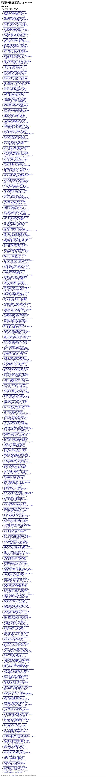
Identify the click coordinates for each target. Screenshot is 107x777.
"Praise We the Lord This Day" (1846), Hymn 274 (14, 322)
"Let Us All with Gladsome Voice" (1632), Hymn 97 (14, 119)
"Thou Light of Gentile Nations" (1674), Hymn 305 (14, 358)
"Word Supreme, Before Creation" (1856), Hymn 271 (15, 320)
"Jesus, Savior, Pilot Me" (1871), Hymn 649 (13, 758)
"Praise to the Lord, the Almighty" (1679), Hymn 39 (14, 52)
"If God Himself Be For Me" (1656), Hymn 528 (13, 623)
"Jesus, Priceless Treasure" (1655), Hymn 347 (13, 410)
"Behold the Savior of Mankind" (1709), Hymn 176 (14, 213)
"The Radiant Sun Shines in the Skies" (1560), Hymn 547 (15, 644)
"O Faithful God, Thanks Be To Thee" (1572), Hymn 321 (15, 378)
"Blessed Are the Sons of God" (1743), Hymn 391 (14, 464)
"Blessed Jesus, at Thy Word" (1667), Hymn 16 (13, 27)
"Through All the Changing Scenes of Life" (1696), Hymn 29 (16, 41)
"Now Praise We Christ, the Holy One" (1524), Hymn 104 (16, 127)
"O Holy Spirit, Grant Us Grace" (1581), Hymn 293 (14, 345)
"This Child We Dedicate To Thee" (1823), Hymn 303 (15, 356)
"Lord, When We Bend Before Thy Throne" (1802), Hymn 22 (16, 34)
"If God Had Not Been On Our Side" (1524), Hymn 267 (15, 315)
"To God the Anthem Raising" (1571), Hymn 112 (14, 137)
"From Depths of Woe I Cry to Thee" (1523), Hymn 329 (15, 387)
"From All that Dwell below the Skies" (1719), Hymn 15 (15, 25)
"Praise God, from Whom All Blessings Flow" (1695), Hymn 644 (17, 752)
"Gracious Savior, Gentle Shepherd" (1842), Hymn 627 (15, 737)
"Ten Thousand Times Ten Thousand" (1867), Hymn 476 (15, 563)
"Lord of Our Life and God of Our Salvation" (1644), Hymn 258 (17, 306)
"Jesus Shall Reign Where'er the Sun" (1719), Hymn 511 (15, 602)
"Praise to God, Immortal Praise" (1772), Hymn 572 (14, 673)
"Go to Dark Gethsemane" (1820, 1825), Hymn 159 (14, 192)
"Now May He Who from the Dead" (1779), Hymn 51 (15, 65)
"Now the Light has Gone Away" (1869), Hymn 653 (14, 763)
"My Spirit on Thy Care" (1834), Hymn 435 (12, 514)
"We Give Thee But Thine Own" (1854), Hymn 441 (14, 521)
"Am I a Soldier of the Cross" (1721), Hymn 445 (14, 526)
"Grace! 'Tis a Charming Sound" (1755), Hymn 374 (14, 443)
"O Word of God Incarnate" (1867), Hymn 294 (13, 346)
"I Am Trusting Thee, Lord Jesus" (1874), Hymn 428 (14, 507)
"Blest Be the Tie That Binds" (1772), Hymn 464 (14, 550)
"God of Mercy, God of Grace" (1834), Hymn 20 (14, 31)
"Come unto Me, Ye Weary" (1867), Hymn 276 (13, 324)
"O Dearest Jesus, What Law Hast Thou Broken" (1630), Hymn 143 (18, 174)
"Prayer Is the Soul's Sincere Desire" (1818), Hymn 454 (15, 537)
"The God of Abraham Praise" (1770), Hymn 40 (13, 54)
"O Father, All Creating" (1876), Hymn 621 (12, 730)
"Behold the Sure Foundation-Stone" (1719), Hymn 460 (15, 545)
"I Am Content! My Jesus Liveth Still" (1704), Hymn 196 (15, 236)
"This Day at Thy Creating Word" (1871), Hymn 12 (14, 22)
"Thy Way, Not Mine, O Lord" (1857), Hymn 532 (14, 628)
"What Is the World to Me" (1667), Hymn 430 (13, 509)
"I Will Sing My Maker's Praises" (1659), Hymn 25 (14, 38)
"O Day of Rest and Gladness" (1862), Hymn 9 (13, 18)
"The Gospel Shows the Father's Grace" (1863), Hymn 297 (16, 349)
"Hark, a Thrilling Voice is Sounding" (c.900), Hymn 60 (15, 76)
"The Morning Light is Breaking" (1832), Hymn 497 (14, 586)
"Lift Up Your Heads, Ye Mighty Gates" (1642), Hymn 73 (16, 92)
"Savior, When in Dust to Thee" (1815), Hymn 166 (14, 201)
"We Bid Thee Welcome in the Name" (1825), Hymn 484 (15, 570)
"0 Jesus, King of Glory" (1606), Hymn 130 (12, 158)
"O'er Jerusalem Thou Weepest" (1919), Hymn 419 (14, 497)
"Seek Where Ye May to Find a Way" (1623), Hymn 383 (15, 454)
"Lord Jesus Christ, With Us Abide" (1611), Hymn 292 (15, 343)
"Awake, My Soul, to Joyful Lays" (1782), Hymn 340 (15, 401)
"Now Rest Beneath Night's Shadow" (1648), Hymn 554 (15, 653)
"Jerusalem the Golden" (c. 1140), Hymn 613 (13, 720)
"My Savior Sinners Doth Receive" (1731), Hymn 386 (15, 457)
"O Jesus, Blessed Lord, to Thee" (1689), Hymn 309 (14, 363)
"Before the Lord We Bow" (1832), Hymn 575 (13, 677)
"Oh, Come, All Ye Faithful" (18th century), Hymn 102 (15, 125)
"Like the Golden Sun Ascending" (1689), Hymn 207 (14, 249)
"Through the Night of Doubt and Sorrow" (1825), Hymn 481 (16, 568)
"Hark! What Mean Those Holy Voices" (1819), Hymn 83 (15, 103)
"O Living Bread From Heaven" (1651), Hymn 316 (14, 372)
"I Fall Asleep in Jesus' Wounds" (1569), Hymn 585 (14, 689)
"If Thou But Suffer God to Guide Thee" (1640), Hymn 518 (16, 611)
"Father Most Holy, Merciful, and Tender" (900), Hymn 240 (16, 284)
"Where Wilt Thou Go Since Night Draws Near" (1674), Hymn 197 (18, 238)
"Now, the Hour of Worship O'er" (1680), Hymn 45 (14, 57)
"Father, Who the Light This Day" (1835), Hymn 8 (14, 17)
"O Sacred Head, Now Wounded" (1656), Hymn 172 (14, 208)
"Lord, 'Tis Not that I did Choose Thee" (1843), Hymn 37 (15, 51)
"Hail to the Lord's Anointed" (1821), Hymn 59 (13, 74)
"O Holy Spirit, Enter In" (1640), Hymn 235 (13, 279)
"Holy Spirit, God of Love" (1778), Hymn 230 (13, 273)
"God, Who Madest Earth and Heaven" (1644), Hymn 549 (16, 646)
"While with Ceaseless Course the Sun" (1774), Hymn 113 (16, 138)
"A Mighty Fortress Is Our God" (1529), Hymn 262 (14, 311)
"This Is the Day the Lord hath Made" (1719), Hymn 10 (15, 19)
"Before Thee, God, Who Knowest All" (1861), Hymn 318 (16, 374)
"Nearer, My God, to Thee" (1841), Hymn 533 (13, 629)
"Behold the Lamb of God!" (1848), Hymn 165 (13, 200)
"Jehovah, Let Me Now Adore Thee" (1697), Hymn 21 (15, 33)
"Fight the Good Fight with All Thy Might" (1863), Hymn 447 (17, 529)
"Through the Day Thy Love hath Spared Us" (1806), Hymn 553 (17, 651)
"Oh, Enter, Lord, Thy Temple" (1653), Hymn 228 (14, 271)
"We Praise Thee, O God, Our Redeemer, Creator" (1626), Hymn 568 (18, 669)
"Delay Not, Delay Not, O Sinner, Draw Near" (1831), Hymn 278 (17, 326)
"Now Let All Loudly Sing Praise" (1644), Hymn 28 (14, 40)
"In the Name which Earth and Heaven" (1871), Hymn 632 (16, 740)
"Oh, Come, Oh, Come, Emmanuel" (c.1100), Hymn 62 (15, 78)
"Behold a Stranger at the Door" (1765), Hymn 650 (14, 759)
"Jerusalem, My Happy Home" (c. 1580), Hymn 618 (14, 726)
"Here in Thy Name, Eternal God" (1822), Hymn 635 (15, 743)
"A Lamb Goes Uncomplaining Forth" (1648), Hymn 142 (15, 173)
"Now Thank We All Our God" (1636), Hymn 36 (14, 50)
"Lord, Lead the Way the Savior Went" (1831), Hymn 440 (15, 520)
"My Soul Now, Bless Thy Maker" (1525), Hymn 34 (14, 47)
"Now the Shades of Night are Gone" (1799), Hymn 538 (15, 635)
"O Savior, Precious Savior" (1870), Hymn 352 (13, 416)
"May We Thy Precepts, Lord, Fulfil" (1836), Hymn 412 (15, 488)
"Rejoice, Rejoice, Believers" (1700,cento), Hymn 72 (15, 90)
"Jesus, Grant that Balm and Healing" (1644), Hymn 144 (15, 175)
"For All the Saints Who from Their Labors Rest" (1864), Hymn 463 (18, 548)
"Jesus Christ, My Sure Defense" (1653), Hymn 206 (14, 248)
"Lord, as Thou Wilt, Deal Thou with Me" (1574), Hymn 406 (16, 482)
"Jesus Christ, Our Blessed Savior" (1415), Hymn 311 (15, 365)
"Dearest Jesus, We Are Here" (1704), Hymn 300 (14, 352)
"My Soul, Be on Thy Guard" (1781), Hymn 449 (13, 531)
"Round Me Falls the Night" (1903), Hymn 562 (13, 661)
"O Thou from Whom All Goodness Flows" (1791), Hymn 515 (17, 607)
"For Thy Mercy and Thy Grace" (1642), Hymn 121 (14, 148)
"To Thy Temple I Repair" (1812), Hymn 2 (12, 12)
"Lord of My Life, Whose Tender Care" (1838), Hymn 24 (15, 36)
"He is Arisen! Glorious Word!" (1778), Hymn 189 (14, 228)
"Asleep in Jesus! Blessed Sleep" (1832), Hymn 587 (14, 692)
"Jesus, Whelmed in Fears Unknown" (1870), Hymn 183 (15, 222)
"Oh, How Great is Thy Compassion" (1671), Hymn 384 (15, 455)
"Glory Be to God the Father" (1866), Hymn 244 (13, 289)
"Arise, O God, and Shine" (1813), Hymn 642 (13, 750)
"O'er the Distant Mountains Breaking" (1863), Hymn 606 (16, 712)
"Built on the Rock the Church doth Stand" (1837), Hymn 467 (16, 553)
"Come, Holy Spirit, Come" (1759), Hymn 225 (13, 267)
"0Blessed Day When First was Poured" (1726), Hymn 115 (16, 141)
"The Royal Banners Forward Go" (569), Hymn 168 (14, 203)
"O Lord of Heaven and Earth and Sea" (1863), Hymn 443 (16, 524)
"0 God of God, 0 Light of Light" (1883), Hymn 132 (14, 160)
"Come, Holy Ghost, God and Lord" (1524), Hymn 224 (15, 266)
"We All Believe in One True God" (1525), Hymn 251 (15, 298)
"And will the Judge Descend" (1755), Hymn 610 (14, 716)
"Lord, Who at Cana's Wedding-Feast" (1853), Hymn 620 (15, 729)
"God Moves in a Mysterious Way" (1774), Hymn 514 (15, 606)
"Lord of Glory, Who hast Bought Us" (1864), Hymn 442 (15, 523)
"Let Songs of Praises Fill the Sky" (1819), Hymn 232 (15, 276)
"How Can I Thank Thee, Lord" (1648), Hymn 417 (14, 494)
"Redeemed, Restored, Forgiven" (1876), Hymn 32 (14, 45)
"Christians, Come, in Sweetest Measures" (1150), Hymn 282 (16, 331)
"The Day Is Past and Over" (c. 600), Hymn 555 (13, 654)
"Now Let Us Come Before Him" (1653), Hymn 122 (14, 149)
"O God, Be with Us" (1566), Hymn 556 (12, 655)
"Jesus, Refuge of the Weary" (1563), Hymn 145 (13, 176)
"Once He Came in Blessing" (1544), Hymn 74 (13, 93)
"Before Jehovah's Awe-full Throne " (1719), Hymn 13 (15, 23)
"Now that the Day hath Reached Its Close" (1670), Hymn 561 (17, 660)
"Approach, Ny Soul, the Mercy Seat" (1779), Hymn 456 (15, 540)
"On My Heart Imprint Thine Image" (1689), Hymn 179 (15, 217)
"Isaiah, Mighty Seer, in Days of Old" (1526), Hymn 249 (15, 295)
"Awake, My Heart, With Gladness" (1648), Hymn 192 (15, 232)
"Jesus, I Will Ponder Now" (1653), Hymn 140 (13, 170)
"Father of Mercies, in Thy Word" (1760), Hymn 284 (14, 333)
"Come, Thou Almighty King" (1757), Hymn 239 (14, 283)
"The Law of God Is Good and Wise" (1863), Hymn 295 (15, 347)
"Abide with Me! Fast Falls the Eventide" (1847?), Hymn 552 (16, 650)
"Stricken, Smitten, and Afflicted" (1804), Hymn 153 (14, 185)
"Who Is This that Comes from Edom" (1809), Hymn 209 (15, 251)
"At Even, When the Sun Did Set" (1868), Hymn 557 (14, 656)
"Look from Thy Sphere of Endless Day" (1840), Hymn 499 (16, 589)
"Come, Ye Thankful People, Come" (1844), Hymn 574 (15, 676)
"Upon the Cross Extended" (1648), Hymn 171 (13, 207)
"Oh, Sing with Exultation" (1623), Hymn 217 (13, 257)
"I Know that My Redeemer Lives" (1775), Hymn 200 (15, 240)
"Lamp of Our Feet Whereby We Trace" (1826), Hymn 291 (16, 342)
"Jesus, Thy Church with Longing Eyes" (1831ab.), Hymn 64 (16, 81)
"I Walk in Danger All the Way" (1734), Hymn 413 (14, 489)
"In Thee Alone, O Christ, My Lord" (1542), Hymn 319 (15, 375)
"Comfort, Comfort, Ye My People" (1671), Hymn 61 (15, 77)
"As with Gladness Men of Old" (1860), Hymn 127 (14, 154)
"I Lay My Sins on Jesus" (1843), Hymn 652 (13, 762)
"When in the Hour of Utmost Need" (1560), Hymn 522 (15, 616)
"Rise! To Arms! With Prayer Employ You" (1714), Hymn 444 (17, 525)
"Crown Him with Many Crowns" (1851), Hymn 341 (14, 402)
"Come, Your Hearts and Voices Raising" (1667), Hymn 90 (16, 110)
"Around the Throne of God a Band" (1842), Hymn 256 (15, 304)
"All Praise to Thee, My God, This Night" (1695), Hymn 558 (16, 658)
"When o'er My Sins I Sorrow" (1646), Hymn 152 (14, 184)
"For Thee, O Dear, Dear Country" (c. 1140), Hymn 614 (15, 721)
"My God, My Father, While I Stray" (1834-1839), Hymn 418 (16, 495)
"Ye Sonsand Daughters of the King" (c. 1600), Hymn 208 (16, 250)
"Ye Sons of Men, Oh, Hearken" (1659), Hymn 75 (14, 94)
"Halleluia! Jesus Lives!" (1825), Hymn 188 (13, 227)
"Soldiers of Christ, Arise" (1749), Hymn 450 (13, 532)
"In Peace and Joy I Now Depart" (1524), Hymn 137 (14, 166)
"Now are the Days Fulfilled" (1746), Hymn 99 (13, 121)
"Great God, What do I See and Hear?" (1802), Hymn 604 (16, 709)
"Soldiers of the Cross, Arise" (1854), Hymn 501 (13, 591)
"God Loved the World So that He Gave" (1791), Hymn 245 (16, 290)
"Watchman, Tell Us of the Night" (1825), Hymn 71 (14, 89)
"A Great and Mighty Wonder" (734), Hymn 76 (13, 95)
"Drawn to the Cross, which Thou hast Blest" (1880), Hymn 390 (17, 462)
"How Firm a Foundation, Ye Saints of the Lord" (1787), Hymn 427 (18, 505)
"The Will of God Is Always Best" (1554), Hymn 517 (15, 610)
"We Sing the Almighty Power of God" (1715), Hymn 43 (15, 55)
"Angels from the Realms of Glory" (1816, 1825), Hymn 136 (16, 165)
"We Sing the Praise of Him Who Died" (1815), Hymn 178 (16, 216)
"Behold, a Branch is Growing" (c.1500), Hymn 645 (14, 753)
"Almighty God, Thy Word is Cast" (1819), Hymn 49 (14, 62)
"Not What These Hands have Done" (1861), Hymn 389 (15, 461)
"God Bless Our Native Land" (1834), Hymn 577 (14, 680)
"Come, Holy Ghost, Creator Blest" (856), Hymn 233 (15, 277)
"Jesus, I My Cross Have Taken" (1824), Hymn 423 (14, 502)
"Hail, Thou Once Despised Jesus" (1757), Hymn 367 (15, 434)
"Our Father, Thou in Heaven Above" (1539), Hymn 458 (15, 542)
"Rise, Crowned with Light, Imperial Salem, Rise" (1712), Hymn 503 (18, 594)
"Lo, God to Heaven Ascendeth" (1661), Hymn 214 (14, 255)
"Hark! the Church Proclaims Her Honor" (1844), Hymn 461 (16, 546)
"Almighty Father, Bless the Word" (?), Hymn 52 (14, 66)
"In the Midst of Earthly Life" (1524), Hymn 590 (14, 696)
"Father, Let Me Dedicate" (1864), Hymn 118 (13, 144)
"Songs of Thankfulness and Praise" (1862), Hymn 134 (15, 163)
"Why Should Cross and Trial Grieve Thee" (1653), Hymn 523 (17, 617)
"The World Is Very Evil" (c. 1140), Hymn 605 (13, 710)
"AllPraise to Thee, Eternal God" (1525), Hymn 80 (14, 99)
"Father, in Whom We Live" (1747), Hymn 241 (13, 286)
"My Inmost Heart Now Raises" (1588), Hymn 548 (14, 645)
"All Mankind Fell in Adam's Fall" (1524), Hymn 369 (15, 437)
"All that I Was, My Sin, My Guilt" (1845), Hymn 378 (15, 448)
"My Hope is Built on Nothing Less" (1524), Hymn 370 (15, 438)
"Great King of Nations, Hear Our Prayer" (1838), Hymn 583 (16, 687)
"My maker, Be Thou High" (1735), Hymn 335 (13, 395)
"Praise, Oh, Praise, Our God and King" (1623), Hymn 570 (16, 671)
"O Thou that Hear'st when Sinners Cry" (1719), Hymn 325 (16, 383)
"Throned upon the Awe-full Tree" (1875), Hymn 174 (15, 211)
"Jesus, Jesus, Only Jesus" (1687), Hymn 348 (13, 411)
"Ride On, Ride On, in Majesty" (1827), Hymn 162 (14, 196)
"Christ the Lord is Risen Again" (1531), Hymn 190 (14, 229)
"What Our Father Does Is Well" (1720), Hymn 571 (14, 672)
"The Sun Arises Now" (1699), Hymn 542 (12, 639)
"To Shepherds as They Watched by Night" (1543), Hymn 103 (16, 126)
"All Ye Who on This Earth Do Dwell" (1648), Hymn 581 (15, 685)
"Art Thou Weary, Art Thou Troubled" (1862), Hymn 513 (15, 605)
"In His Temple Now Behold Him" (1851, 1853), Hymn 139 (16, 169)
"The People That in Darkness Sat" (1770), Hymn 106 (15, 130)
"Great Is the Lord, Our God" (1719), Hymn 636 (13, 745)
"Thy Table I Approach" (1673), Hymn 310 (12, 364)
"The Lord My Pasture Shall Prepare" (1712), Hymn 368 (15, 435)
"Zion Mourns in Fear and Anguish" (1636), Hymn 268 (15, 316)
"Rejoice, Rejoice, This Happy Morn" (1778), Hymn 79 (15, 98)
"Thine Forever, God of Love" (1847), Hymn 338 (14, 399)
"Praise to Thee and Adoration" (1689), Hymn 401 (14, 476)
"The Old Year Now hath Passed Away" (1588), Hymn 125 (16, 153)
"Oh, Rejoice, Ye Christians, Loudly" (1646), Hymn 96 (15, 117)
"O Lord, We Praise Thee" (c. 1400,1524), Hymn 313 (15, 368)
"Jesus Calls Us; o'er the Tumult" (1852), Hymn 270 (14, 319)
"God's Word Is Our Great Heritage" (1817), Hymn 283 (15, 332)
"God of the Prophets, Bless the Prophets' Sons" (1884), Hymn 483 (17, 569)
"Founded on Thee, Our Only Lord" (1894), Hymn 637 (15, 746)
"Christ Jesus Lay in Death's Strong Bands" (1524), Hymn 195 (17, 235)
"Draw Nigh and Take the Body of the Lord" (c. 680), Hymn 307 (17, 360)
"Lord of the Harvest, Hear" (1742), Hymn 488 (13, 575)
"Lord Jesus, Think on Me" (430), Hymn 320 (13, 376)
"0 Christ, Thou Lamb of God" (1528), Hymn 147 (14, 179)
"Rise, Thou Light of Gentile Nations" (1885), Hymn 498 (15, 588)
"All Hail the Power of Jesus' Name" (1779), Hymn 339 (15, 400)
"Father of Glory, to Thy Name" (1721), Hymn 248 (14, 294)
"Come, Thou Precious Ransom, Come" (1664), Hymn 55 (15, 70)
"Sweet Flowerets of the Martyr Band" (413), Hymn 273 (15, 321)
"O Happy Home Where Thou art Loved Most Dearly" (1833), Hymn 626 (19, 736)
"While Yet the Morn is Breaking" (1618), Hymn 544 (14, 642)
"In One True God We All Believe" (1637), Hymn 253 (15, 300)
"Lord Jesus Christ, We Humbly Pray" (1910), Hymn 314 (15, 369)
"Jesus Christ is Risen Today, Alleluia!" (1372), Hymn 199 (16, 239)
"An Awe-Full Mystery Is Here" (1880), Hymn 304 (14, 357)
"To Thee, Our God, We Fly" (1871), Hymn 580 (13, 683)
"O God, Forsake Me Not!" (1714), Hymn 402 (13, 477)
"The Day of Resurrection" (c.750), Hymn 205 (13, 246)
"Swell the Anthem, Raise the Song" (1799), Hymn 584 (15, 688)
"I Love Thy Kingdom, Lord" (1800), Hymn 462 (13, 547)
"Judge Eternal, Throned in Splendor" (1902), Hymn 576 (15, 678)
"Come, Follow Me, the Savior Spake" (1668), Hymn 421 (15, 499)
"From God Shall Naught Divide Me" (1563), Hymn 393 (15, 466)
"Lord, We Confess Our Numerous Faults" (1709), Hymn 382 (16, 453)
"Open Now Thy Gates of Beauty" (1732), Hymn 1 (14, 11)
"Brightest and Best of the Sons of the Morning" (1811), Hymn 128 (18, 155)
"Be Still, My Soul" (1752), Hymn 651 (11, 761)
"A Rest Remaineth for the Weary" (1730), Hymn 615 (15, 723)
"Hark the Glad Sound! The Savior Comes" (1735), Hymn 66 (16, 83)
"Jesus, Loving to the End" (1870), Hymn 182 (13, 221)
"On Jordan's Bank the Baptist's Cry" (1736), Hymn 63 (15, 79)
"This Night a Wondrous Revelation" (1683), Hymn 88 (15, 108)
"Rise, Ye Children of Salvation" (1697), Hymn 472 (14, 558)
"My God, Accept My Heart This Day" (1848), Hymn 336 (16, 396)
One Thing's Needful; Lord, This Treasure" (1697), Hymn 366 (16, 433)
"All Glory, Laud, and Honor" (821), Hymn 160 (13, 194)
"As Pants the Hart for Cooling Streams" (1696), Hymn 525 (16, 619)
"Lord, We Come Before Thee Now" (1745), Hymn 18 (15, 29)
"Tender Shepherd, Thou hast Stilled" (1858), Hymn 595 (15, 702)
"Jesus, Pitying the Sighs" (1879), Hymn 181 (13, 219)
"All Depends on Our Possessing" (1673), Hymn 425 (14, 503)
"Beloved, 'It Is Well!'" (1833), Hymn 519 (12, 612)
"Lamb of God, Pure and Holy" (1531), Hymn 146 (14, 178)
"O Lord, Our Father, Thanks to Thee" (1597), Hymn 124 (15, 152)
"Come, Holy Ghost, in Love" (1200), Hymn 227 (14, 270)
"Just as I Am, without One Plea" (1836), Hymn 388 (14, 460)
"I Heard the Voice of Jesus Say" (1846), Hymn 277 (14, 325)
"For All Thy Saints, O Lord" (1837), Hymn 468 (13, 554)
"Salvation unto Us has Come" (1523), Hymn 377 (14, 446)
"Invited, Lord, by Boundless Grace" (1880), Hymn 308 (15, 362)
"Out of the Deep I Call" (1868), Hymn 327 (12, 385)
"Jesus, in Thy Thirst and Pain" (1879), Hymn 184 (14, 223)
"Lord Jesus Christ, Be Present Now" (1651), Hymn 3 (15, 13)
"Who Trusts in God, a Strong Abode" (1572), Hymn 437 (15, 516)
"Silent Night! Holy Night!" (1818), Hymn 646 (13, 755)
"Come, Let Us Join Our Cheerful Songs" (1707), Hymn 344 (16, 406)
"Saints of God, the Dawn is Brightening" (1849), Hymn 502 (16, 592)
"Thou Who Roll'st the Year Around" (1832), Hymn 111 (15, 136)
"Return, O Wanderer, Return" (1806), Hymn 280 (14, 329)
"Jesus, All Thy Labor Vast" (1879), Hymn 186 (13, 225)
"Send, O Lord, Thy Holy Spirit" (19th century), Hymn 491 (16, 579)
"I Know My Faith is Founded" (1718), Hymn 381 (14, 451)
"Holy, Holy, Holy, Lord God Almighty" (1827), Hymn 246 (16, 292)
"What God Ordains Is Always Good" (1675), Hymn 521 (15, 615)
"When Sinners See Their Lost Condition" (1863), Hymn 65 (16, 82)
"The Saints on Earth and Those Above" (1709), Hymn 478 (16, 565)
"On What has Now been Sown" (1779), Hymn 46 (14, 58)
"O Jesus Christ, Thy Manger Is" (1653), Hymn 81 (14, 100)
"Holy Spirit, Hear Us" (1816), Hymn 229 (12, 272)
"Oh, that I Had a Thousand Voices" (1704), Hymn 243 (15, 288)
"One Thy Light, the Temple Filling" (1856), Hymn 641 (15, 748)
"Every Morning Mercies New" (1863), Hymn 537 (14, 634)
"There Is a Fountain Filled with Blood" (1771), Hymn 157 (16, 190)
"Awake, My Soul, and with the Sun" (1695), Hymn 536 (15, 633)
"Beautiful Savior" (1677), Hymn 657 (11, 768)
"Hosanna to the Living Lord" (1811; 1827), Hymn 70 (15, 88)
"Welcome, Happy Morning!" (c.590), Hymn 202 (14, 243)
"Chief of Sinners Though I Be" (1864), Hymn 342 (14, 403)
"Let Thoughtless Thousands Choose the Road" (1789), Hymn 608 (17, 714)
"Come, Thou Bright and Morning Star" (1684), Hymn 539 (16, 637)
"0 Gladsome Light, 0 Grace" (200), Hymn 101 (13, 124)
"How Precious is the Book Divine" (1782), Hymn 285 (15, 335)
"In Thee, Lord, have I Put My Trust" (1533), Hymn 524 (15, 618)
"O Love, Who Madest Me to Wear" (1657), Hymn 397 (15, 471)
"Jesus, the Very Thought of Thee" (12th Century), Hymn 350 (16, 413)
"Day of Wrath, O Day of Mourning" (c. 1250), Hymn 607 (16, 713)
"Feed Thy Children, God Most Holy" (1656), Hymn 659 (15, 770)
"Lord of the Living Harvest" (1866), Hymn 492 (13, 580)
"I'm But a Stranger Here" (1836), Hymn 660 (13, 772)
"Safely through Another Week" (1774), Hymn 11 (14, 20)
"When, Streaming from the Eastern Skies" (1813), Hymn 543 (16, 640)
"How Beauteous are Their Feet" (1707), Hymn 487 (14, 574)
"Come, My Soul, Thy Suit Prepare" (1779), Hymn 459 (15, 543)
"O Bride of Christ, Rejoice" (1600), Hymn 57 (13, 72)
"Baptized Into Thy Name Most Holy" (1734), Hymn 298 (15, 351)
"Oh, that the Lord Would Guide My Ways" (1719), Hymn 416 (17, 493)
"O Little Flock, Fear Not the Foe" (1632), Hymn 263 (15, 313)
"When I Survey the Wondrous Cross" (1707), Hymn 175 (15, 212)
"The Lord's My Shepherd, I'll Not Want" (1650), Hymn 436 (16, 515)
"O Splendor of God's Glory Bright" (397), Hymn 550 (15, 648)
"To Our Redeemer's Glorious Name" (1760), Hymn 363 (15, 429)
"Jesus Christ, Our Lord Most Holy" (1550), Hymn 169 (15, 205)
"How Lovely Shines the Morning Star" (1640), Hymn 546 (16, 643)
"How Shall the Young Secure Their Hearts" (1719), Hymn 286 (17, 336)
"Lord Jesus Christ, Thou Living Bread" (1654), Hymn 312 (16, 367)
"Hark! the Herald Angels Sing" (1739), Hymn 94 (14, 115)
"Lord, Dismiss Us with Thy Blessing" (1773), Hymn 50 (15, 63)
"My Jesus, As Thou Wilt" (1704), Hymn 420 (13, 498)
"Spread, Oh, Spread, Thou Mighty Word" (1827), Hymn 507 (16, 599)
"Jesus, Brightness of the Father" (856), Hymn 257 (14, 305)
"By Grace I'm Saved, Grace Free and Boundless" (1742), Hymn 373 (18, 441)
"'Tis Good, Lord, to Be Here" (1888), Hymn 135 (14, 164)
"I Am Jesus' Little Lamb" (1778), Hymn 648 (13, 757)
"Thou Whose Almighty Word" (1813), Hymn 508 (14, 600)
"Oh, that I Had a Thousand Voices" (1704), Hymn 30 (15, 43)
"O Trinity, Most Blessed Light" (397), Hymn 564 (14, 664)
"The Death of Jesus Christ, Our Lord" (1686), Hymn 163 (15, 197)
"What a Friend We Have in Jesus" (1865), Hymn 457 (15, 541)
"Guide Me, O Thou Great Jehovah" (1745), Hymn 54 (15, 68)
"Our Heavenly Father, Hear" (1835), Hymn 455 (13, 538)
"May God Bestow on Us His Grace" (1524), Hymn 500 (15, 590)
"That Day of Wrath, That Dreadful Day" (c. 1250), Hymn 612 (17, 719)
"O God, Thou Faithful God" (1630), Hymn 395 (13, 468)
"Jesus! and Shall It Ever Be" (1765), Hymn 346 (13, 408)
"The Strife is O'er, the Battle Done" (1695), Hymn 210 (15, 252)
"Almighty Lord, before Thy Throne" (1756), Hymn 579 (15, 682)
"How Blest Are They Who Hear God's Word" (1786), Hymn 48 (17, 61)
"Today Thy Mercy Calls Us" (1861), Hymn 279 (13, 327)
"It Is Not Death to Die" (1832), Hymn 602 (12, 708)
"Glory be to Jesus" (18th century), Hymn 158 (13, 191)
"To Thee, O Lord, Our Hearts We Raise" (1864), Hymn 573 (16, 675)
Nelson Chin (14, 775)
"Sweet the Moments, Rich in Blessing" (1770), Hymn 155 (16, 187)
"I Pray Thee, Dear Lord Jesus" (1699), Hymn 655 (14, 766)
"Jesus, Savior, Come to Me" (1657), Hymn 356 (13, 421)
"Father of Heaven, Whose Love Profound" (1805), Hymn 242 (17, 287)
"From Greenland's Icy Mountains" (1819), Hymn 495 (15, 584)
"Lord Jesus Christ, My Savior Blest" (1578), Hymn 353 (15, 417)
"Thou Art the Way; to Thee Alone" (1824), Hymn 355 (15, 419)
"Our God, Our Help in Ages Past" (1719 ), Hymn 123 (15, 151)
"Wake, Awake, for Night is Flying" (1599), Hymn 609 (15, 715)
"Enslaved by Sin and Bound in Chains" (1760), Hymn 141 (16, 171)
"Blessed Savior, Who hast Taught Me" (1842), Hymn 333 (16, 392)
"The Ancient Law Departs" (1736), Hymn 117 (13, 143)
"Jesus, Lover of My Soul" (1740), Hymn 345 (13, 407)
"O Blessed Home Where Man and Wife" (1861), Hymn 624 (16, 734)
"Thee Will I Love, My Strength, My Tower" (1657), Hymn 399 (17, 473)
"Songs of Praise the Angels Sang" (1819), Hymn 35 (14, 49)
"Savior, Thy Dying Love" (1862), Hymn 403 (13, 478)
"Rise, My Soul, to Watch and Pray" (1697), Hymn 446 (15, 527)
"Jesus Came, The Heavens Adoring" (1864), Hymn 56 (15, 71)
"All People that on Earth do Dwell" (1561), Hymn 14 (15, 24)
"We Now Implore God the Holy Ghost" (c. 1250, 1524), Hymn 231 (18, 275)
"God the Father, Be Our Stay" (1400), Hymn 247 (14, 293)
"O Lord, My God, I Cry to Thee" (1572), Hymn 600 (14, 705)
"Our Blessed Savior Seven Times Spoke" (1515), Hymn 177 (16, 214)
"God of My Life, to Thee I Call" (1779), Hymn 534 (14, 631)
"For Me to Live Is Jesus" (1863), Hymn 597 (13, 703)
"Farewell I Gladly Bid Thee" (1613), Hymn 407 (13, 483)
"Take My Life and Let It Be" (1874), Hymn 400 (13, 475)
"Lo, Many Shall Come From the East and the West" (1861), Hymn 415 (19, 492)
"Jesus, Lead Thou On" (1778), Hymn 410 (12, 486)
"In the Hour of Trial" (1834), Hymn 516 (12, 608)
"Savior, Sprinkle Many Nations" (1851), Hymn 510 (14, 601)
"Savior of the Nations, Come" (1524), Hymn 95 (13, 116)
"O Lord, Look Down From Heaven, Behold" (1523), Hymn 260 (17, 309)
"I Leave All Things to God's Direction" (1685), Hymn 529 (16, 624)
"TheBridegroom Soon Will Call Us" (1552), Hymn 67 (15, 84)
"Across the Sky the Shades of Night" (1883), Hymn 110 (15, 135)
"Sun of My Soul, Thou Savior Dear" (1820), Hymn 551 (15, 649)
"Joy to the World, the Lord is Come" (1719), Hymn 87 (15, 106)
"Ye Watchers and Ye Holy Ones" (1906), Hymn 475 (14, 562)
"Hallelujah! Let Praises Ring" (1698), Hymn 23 (13, 35)
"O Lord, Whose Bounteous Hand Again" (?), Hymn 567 (15, 667)
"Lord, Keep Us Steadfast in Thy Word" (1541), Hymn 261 (16, 310)
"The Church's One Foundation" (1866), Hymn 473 (14, 559)
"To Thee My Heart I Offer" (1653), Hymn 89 (13, 109)
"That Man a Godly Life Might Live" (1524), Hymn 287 (15, 337)
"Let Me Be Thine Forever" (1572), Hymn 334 (13, 394)
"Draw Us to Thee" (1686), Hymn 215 (11, 256)
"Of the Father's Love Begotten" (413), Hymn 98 (14, 120)
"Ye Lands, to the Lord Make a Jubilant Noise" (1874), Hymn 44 (17, 56)
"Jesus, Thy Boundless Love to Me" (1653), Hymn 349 (15, 412)
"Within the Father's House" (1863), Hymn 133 (13, 162)
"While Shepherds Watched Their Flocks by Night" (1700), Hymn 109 (18, 133)
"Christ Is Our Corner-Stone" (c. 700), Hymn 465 (14, 551)
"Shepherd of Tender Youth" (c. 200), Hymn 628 (13, 739)
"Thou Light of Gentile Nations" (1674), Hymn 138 (14, 168)
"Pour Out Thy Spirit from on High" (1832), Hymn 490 (15, 578)
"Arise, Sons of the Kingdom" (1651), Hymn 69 (13, 87)
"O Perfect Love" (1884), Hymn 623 (11, 732)
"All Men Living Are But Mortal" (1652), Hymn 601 (14, 707)
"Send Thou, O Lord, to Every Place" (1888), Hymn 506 (15, 597)
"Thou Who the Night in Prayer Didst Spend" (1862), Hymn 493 (17, 581)
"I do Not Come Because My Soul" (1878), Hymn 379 (15, 449)
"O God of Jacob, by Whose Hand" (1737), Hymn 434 (15, 513)
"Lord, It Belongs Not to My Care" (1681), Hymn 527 (15, 622)
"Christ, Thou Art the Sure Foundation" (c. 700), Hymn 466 (16, 552)
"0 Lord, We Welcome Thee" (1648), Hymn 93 (13, 114)
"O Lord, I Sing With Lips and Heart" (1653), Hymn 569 (15, 670)
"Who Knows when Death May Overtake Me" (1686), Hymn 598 (17, 704)
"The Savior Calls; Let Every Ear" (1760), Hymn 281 (15, 330)
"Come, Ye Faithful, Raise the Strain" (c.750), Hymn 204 (15, 245)
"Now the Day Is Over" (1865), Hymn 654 (12, 764)
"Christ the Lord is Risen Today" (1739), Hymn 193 (14, 233)
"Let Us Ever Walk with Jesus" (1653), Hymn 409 (14, 484)
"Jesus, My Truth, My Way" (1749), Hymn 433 (13, 511)
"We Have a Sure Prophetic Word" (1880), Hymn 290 (15, 341)
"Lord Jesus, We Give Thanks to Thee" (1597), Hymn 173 (16, 209)
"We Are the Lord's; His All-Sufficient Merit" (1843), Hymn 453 (17, 536)
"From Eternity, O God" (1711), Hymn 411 (12, 487)
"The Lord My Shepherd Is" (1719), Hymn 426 (13, 504)
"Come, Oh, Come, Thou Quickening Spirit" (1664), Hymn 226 (17, 268)
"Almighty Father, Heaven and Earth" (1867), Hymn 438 (15, 518)
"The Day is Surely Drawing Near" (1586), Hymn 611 (15, 718)
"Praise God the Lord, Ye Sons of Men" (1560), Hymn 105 (16, 128)
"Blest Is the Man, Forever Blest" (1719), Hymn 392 (14, 465)
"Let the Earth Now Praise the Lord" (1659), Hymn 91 (15, 111)
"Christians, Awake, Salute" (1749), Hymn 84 (13, 104)
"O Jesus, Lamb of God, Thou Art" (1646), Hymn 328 (15, 386)
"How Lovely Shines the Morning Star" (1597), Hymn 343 (16, 405)
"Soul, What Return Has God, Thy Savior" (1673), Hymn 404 (16, 480)
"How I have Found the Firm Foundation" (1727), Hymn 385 (16, 456)
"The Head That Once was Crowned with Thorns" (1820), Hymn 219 (18, 260)
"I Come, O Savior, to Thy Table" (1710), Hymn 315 (14, 370)
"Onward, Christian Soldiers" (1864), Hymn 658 (13, 769)
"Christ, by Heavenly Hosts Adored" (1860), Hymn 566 (15, 666)
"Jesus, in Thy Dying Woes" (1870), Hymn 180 (13, 218)
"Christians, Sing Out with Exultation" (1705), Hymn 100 (15, 122)
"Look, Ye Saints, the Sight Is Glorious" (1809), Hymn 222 (16, 263)
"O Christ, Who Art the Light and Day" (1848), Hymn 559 (16, 659)
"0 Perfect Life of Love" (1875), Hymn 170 (12, 206)
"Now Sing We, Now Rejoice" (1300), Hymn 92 (13, 112)
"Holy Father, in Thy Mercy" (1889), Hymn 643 (13, 751)
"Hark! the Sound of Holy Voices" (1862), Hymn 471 (15, 557)
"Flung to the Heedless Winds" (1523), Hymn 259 (14, 308)
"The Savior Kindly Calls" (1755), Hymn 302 (13, 354)
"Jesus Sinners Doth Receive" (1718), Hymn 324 (14, 381)
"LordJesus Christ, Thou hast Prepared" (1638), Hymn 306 (16, 359)
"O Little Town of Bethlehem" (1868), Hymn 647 (14, 756)
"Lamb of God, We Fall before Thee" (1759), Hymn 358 (15, 423)
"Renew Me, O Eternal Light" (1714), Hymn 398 (14, 472)
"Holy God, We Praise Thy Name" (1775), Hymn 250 (15, 297)
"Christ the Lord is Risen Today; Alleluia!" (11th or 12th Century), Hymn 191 (20, 230)
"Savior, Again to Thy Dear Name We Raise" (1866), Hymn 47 (17, 60)
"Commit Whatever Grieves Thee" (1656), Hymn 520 (15, 613)
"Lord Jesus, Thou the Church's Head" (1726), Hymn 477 (15, 564)
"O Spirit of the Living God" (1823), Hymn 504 (13, 595)
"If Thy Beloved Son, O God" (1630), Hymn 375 (14, 444)
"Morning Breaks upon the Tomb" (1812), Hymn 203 (15, 244)
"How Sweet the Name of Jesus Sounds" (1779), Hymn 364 (16, 430)
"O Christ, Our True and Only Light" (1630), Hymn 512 (15, 604)
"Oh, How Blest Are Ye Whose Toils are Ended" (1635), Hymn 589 (18, 694)
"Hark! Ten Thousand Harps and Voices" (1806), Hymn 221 (16, 262)
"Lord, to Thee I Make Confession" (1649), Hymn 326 (15, 384)
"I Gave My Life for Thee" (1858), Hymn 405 (13, 481)
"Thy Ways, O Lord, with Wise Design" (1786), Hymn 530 (16, 626)
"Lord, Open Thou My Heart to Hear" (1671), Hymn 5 (15, 16)
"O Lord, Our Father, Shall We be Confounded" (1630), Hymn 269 (17, 317)
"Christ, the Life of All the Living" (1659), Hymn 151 (15, 182)
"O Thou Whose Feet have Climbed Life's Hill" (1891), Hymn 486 (17, 573)
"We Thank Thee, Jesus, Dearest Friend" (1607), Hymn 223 (16, 265)
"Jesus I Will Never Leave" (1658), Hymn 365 (13, 432)
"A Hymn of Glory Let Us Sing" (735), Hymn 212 (14, 254)
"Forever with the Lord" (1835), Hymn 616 (12, 724)
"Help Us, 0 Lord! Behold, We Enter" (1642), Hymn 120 (15, 147)
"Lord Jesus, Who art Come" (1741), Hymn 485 (13, 572)
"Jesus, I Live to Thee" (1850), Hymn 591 (12, 697)
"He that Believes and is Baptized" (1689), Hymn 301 (15, 353)
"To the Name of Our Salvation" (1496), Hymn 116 (14, 142)
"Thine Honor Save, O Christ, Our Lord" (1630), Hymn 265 (16, 314)
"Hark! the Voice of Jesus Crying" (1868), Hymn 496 (14, 585)
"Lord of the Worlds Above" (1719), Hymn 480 (13, 567)
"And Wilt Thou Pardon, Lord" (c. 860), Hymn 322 (14, 379)
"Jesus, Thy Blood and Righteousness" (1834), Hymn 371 (16, 439)
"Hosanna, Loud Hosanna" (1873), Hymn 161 (13, 195)
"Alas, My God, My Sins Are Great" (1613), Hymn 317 (15, 373)
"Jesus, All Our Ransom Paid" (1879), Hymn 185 (14, 224)
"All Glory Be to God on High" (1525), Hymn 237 (14, 282)
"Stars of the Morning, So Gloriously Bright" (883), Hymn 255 (17, 303)
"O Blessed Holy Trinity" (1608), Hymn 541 (13, 638)
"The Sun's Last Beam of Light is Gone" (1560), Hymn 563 (16, 662)
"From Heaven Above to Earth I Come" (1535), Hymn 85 (15, 105)
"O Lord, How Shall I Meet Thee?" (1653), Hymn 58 (14, 73)
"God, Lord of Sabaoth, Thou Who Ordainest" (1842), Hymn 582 (17, 686)
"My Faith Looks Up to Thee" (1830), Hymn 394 (14, 467)
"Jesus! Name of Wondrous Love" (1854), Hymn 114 (14, 139)
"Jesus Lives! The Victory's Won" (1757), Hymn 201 (14, 241)
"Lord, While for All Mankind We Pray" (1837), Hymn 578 (16, 681)
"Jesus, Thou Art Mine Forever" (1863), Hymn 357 (14, 422)
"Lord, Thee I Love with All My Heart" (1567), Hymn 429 (16, 508)
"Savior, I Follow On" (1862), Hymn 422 (12, 500)
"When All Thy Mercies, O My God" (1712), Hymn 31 (15, 44)
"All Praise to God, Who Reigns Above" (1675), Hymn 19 (16, 30)
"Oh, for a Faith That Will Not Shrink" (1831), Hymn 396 (15, 470)
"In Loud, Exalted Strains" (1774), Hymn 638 (13, 747)
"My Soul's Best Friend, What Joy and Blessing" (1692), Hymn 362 (18, 428)
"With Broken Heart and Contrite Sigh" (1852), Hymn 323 (16, 380)
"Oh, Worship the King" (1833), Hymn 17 (12, 28)
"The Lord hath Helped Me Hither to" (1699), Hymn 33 (15, 46)
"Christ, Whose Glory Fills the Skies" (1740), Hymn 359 (15, 424)
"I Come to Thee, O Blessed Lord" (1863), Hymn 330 (15, 389)
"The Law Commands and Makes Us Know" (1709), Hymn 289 (17, 340)
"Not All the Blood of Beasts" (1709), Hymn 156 (14, 189)
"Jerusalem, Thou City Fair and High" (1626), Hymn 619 (15, 728)
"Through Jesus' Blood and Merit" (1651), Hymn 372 (15, 440)
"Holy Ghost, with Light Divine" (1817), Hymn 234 (14, 278)
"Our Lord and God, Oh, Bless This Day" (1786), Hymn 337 (16, 397)
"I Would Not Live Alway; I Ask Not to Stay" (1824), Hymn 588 (17, 693)
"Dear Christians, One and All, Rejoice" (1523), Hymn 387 (16, 459)
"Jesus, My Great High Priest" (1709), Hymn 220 (14, 261)
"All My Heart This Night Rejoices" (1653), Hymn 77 (15, 97)
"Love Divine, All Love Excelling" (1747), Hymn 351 (15, 414)
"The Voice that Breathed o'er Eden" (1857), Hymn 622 (15, 731)
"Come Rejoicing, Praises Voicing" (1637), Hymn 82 (14, 101)
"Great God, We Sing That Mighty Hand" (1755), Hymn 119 (16, 146)
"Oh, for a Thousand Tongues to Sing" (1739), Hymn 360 (15, 426)
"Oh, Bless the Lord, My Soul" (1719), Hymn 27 (14, 39)
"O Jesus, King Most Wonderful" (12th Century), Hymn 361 (16, 427)
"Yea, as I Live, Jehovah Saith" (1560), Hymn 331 (14, 390)
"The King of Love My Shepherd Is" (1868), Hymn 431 (15, 510)
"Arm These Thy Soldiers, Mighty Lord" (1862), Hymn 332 (16, 391)
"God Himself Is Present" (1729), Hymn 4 (12, 14)
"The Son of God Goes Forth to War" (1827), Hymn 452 (15, 535)
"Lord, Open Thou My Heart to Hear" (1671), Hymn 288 (15, 338)
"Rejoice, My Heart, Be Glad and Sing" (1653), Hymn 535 (16, 632)
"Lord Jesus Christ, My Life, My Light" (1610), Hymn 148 (16, 180)
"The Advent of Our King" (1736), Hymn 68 (13, 85)
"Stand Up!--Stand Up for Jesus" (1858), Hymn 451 (14, 534)
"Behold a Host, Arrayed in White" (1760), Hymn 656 (15, 767)
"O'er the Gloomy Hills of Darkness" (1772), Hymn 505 (15, 596)
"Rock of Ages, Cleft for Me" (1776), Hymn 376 (13, 445)
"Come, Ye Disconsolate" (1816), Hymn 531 (13, 627)
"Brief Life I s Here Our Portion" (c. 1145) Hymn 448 (15, 530)
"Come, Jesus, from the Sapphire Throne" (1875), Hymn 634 (16, 742)
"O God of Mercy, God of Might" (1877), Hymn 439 (14, 519)
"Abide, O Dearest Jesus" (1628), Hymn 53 (12, 67)
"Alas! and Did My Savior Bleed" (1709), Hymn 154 (14, 186)
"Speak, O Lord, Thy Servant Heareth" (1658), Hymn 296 (16, 348)
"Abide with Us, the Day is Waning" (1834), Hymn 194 (15, 234)
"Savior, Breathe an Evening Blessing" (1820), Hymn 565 (16, 665)
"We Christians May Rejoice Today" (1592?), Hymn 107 (15, 131)
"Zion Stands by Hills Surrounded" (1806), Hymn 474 (15, 561)
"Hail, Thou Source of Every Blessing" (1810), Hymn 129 (16, 157)
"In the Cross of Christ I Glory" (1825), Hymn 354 (14, 418)
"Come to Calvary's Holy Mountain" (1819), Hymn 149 (15, 181)
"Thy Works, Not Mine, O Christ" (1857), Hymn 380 (14, 450)
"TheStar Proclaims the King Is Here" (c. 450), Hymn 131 (16, 159)
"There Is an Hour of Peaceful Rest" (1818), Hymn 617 (15, 725)
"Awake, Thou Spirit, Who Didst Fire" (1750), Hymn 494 (15, 583)
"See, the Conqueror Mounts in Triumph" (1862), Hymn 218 (16, 259)
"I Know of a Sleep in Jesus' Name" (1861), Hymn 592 (15, 698)
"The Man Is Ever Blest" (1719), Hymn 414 (12, 491)
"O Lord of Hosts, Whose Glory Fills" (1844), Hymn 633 (15, 741)
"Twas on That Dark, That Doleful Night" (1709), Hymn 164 (16, 198)
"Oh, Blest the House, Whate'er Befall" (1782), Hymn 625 (16, 735)
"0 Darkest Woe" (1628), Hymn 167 (11, 202)
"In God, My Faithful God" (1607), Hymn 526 (13, 621)
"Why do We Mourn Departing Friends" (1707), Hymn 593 (16, 699)
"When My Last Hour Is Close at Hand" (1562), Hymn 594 (16, 701)
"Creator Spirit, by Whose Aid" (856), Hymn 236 (14, 281)
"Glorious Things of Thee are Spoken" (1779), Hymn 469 (15, 556)
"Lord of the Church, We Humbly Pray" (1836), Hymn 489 (16, 577)
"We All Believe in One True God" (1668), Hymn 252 (15, 299)
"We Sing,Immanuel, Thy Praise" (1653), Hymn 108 (14, 132)
